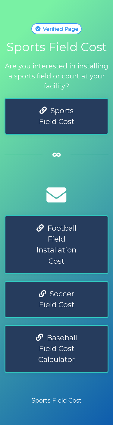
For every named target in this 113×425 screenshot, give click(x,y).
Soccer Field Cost (56, 299)
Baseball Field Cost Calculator (56, 348)
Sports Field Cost (56, 116)
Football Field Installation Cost (56, 244)
